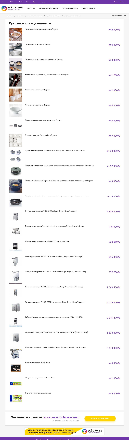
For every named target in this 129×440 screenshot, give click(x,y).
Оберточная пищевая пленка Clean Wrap (64, 383)
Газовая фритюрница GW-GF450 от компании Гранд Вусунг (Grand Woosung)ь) (64, 261)
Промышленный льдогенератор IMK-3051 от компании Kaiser (64, 246)
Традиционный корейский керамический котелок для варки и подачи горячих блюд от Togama (64, 186)
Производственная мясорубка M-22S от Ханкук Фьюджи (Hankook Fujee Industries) (64, 352)
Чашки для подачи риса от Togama (64, 49)
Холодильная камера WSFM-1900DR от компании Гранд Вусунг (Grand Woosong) (64, 307)
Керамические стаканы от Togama (64, 95)
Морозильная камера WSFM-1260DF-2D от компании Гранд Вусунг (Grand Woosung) (64, 337)
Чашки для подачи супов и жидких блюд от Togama (64, 64)
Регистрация (123, 2)
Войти (116, 2)
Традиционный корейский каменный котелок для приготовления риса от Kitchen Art (64, 155)
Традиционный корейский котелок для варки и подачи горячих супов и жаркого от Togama (64, 201)
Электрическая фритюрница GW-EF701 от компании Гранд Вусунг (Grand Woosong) (64, 277)
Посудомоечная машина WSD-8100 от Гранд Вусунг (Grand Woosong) (64, 216)
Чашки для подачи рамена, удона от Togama (64, 34)
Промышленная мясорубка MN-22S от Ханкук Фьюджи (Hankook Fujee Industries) (64, 231)
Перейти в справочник (100, 418)
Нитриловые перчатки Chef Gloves (64, 368)
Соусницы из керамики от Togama (64, 110)
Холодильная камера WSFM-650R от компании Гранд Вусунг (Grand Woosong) (64, 292)
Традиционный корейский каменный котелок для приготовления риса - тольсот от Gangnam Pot (64, 170)
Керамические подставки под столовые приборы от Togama (64, 80)
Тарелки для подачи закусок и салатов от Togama (64, 125)
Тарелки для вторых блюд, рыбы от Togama (64, 140)
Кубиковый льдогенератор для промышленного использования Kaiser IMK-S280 (64, 322)
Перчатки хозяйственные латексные (64, 398)
